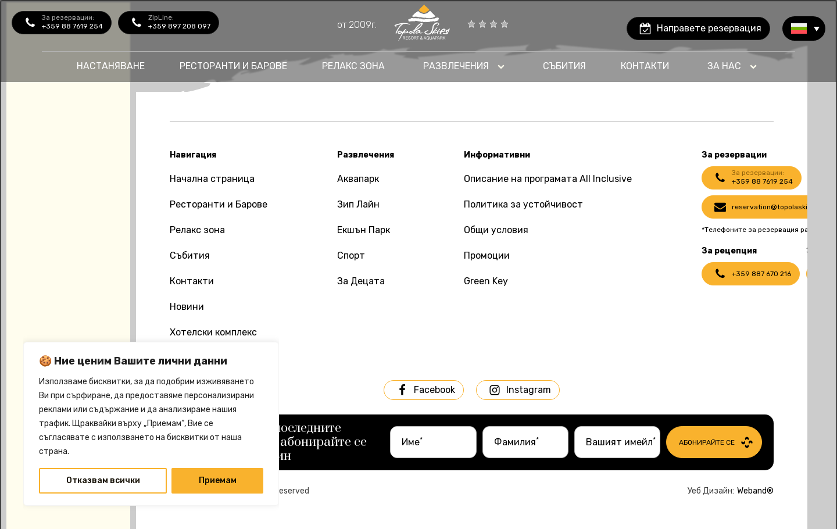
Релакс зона (197, 229)
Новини (187, 306)
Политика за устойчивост (523, 204)
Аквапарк (358, 178)
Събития (564, 66)
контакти (645, 66)
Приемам (218, 480)
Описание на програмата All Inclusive (548, 178)
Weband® (755, 491)
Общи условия (496, 229)
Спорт (351, 255)
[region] (151, 424)
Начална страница (212, 178)
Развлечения (456, 66)
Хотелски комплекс (213, 332)
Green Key (486, 281)
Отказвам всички (103, 480)
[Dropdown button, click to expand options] (464, 66)
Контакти (192, 281)
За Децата (361, 281)
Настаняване (111, 66)
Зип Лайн (358, 204)
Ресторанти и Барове (218, 204)
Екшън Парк (363, 229)
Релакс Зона (353, 66)
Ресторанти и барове (233, 66)
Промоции (487, 255)
